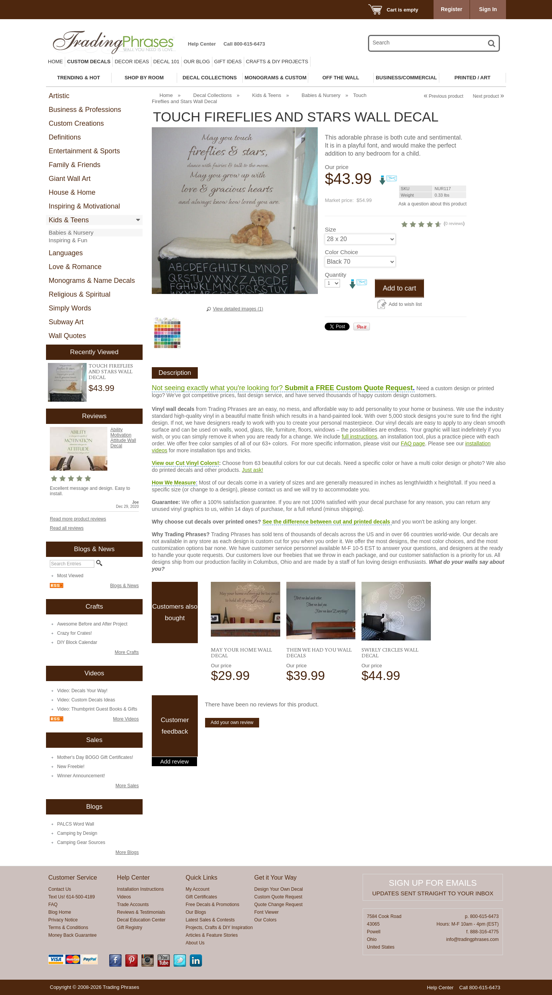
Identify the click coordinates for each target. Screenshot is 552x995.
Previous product (443, 96)
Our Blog (197, 61)
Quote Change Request (278, 904)
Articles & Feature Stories (212, 935)
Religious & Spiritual (79, 294)
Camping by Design (77, 833)
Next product (488, 96)
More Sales (127, 785)
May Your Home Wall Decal (241, 652)
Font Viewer (266, 912)
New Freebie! (70, 766)
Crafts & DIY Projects (277, 61)
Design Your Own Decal (278, 889)
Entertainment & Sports (84, 151)
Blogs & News (124, 585)
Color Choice (341, 252)
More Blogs (127, 852)
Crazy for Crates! (74, 633)
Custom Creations (76, 123)
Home (55, 61)
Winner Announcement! (81, 775)
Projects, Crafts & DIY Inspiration (219, 927)
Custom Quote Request (278, 897)
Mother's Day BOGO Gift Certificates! (95, 757)
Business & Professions (85, 109)
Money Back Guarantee (72, 935)
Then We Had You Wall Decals (319, 652)
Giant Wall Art (69, 178)
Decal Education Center (141, 920)
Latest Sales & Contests (210, 920)
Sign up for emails (432, 883)
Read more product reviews (78, 519)
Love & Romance (75, 267)
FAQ (53, 904)
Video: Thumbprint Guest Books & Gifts (97, 709)
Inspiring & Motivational (84, 206)
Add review (174, 762)
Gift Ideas (228, 61)
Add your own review (232, 722)
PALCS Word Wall (75, 824)
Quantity (335, 274)
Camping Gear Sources (81, 842)
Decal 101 (166, 61)
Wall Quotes (67, 336)
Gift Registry (129, 927)
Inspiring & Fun (68, 240)
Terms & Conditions (68, 927)
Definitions (65, 137)
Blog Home (59, 912)
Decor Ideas (132, 61)
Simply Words (70, 308)
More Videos (126, 719)
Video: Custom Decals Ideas (86, 700)
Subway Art (66, 322)
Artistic (59, 96)
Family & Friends (74, 165)
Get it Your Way (275, 877)
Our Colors (265, 920)
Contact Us (59, 889)
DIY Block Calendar (77, 642)
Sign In (488, 9)
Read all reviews (67, 528)
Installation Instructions (140, 889)
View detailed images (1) (238, 309)
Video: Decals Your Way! (82, 690)
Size (330, 229)
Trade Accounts (133, 904)
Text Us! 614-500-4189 (71, 897)
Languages (66, 253)
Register (451, 9)
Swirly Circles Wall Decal (389, 652)
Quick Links (201, 877)
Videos (124, 897)
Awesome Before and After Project (92, 624)
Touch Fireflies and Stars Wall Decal (111, 371)
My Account (197, 889)
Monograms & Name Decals (92, 280)
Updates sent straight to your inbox (432, 893)
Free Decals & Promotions (212, 904)
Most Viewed (70, 575)
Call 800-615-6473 (244, 44)
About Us (195, 943)
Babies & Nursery (71, 232)
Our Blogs (196, 912)
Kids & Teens (69, 220)
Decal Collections (212, 95)
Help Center (202, 44)
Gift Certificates (201, 897)
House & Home (72, 192)
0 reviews (454, 223)
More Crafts (127, 652)
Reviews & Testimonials (141, 912)
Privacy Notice (63, 920)
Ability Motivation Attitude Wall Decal (123, 437)
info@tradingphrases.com (472, 939)
